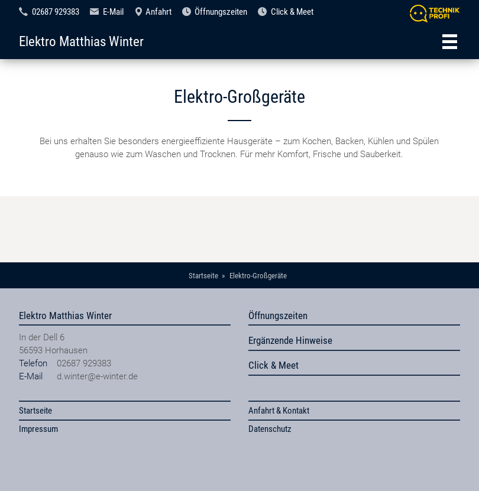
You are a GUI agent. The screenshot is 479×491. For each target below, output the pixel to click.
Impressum (38, 429)
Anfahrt (158, 11)
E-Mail (113, 11)
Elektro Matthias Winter (81, 41)
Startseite (35, 410)
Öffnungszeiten (221, 11)
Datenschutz (270, 429)
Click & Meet (292, 11)
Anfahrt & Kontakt (278, 410)
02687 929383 (55, 11)
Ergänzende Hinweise (290, 340)
